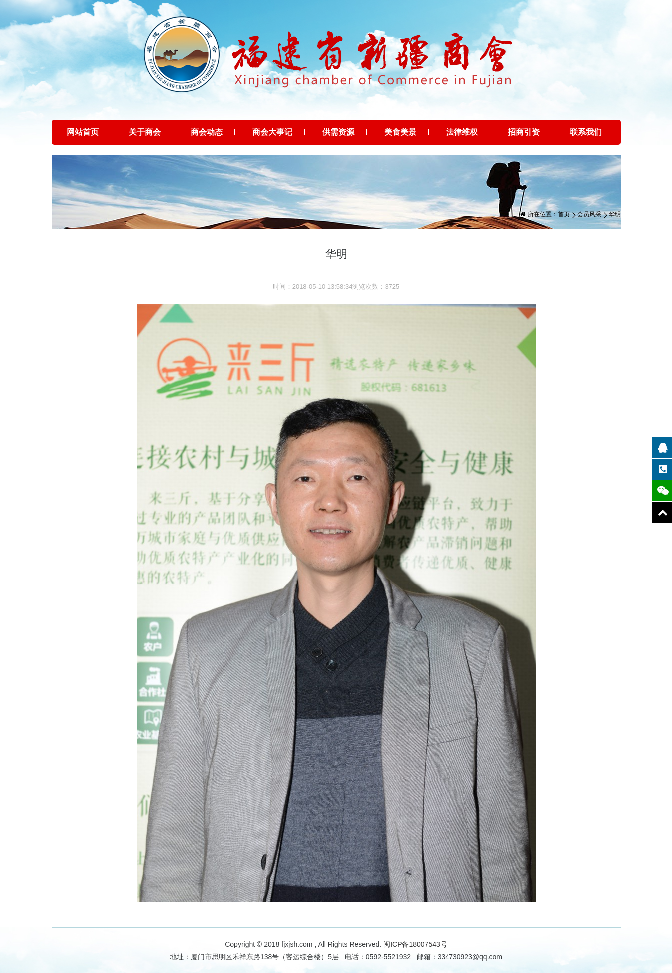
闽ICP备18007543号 (415, 944)
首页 (564, 214)
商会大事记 (272, 132)
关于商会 (145, 132)
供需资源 (338, 132)
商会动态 (207, 132)
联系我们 (586, 132)
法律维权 (462, 132)
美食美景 (400, 132)
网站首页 (83, 132)
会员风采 (589, 214)
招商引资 (524, 132)
